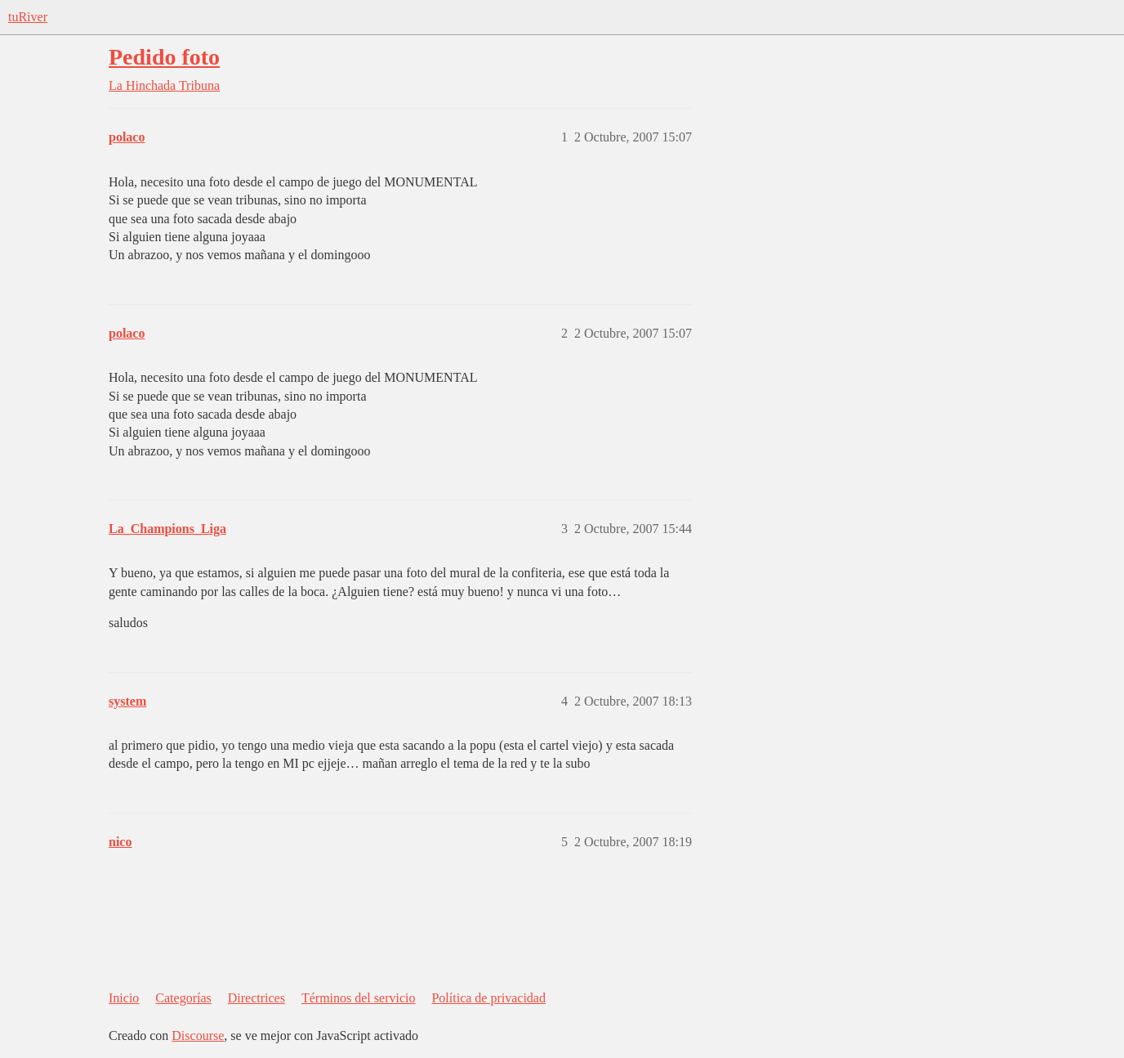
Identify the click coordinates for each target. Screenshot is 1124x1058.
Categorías (183, 998)
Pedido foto (164, 56)
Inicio (124, 998)
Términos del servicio (358, 998)
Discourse (198, 1035)
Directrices (256, 998)
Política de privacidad (488, 998)
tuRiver (27, 17)
